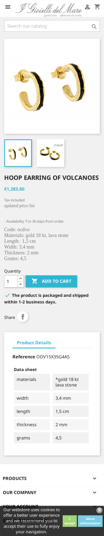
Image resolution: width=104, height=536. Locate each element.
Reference (23, 356)
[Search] (52, 26)
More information (90, 521)
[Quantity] (10, 281)
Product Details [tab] (34, 343)
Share (22, 316)
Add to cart (51, 281)
